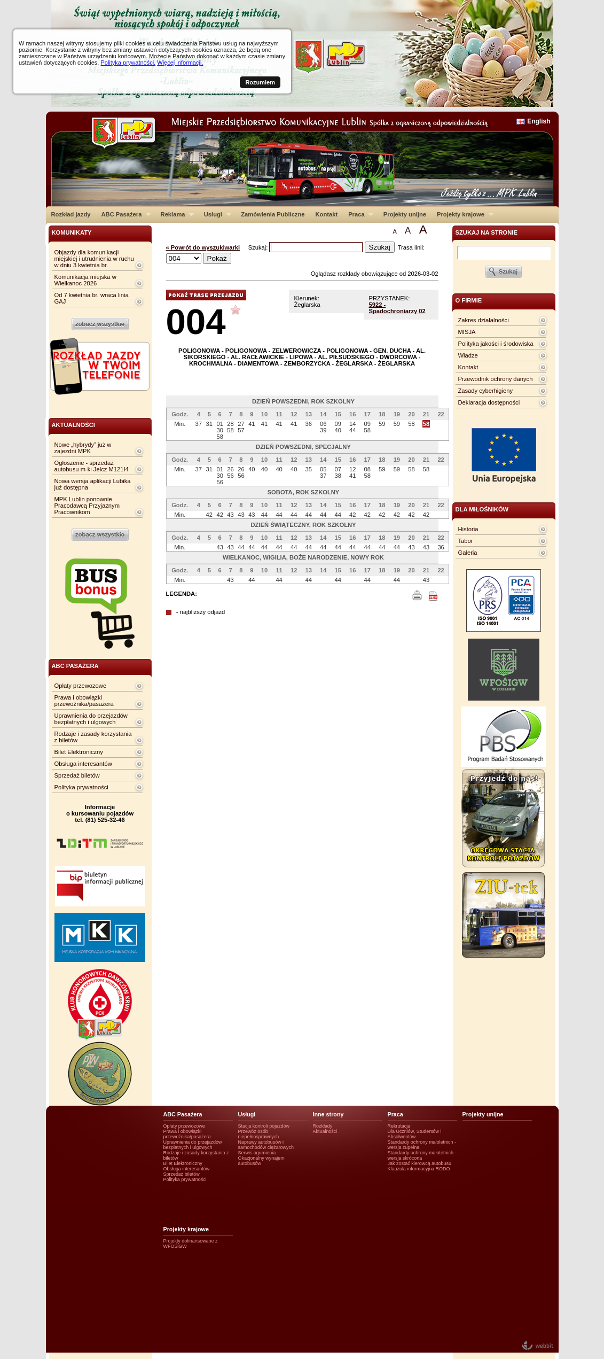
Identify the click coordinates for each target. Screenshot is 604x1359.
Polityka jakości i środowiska (496, 343)
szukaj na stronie (486, 232)
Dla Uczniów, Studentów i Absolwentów (415, 1134)
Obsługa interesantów (83, 763)
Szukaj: (259, 247)
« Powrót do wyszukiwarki (203, 247)
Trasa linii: (411, 247)
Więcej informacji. (180, 62)
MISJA (467, 332)
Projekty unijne (404, 214)
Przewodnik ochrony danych (495, 379)
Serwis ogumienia (257, 1152)
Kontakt (327, 214)
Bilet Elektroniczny (78, 752)
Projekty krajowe (462, 214)
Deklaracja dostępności (489, 402)
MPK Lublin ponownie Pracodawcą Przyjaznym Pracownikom (87, 505)
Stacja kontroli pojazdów (264, 1126)
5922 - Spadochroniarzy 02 (397, 307)
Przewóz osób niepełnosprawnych (258, 1134)
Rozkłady (323, 1126)
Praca (358, 214)
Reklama (174, 214)
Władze (468, 355)
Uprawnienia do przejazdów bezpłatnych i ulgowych (91, 718)
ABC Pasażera (123, 214)
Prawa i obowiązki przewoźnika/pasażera (84, 700)
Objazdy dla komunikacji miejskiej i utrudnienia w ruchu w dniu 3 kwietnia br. (94, 258)
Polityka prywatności (81, 787)
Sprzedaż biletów (77, 775)
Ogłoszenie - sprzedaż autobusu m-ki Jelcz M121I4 (91, 466)
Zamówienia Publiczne (272, 214)
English (538, 121)
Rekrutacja (399, 1126)
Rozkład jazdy (71, 214)
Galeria (467, 552)
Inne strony (328, 1114)
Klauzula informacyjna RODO (419, 1168)
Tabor (465, 541)
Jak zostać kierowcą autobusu (419, 1163)
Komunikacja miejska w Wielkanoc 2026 (85, 280)
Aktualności (325, 1131)
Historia (468, 529)
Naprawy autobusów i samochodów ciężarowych (266, 1144)
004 (196, 321)
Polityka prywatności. (127, 62)
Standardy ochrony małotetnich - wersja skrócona (422, 1155)
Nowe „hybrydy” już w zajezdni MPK (83, 447)
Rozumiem (260, 82)
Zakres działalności (483, 320)
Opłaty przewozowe (80, 685)
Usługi (215, 214)
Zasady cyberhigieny (485, 390)
